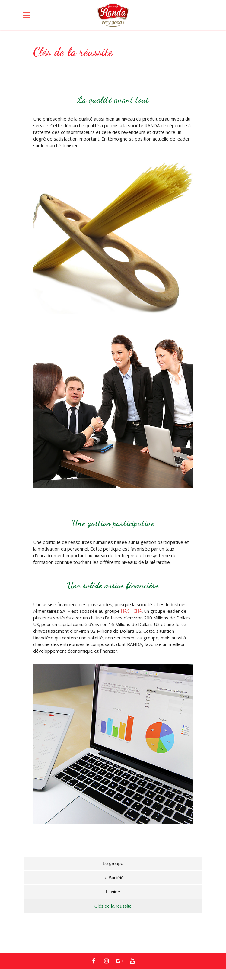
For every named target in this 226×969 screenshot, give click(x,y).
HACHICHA (131, 611)
